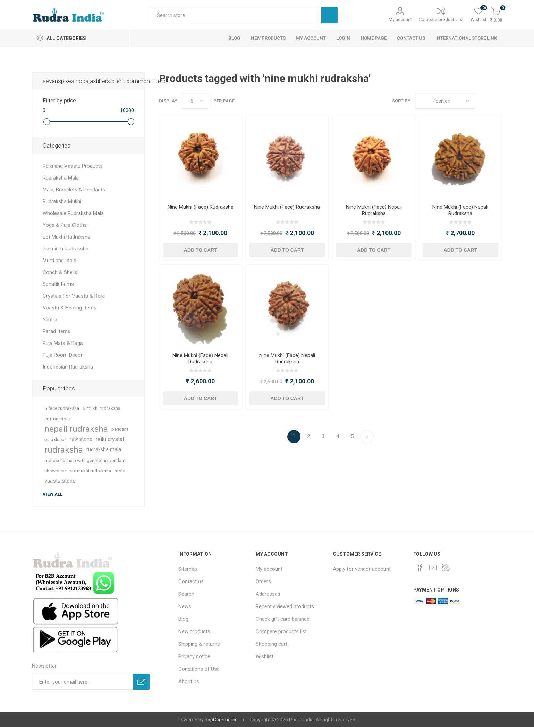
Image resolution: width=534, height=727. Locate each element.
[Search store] (235, 15)
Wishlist (264, 656)
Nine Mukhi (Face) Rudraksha (201, 207)
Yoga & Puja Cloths (65, 225)
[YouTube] (433, 567)
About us (188, 681)
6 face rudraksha (61, 408)
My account (400, 19)
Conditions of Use (199, 669)
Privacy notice (194, 656)
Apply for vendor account (362, 569)
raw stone (81, 439)
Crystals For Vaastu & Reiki (74, 296)
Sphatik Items (58, 284)
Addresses (268, 594)
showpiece (55, 470)
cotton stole (57, 418)
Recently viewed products (285, 606)
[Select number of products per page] (195, 101)
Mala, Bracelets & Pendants (74, 190)
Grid (483, 101)
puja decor (55, 439)
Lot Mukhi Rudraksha (66, 237)
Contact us (191, 581)
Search (329, 15)
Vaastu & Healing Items (69, 308)
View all (52, 494)
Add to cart (200, 250)
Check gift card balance (283, 619)
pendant (119, 429)
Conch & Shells (60, 272)
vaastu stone (60, 481)
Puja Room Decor (63, 355)
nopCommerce (221, 719)
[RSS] (446, 567)
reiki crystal (110, 439)
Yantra (50, 319)
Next (366, 436)
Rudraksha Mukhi (62, 201)
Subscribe (141, 682)
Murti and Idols (59, 260)
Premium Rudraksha (65, 249)
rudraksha (63, 450)
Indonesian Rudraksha (68, 367)
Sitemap (187, 569)
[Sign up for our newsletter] (82, 682)
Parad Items (56, 331)
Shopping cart (271, 644)
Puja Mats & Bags (63, 343)
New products (194, 631)
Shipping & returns (199, 644)
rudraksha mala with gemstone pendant (85, 460)
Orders (263, 581)
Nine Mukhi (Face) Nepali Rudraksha (374, 210)
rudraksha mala (103, 450)
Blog (183, 619)
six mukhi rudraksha (90, 470)
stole (120, 470)
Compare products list (441, 19)
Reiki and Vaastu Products (73, 166)
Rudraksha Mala (61, 178)
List (497, 101)
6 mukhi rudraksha (101, 408)
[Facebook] (419, 567)
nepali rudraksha (76, 429)
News (184, 606)
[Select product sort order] (445, 101)
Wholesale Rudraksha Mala (73, 213)
